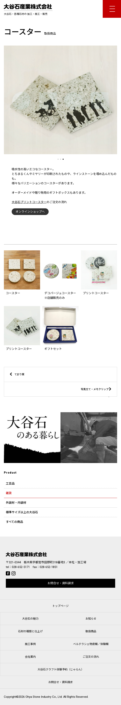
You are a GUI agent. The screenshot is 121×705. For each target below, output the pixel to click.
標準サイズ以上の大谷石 (22, 512)
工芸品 (10, 483)
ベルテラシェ (91, 644)
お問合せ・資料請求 (60, 583)
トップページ (60, 605)
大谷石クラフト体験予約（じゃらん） (61, 669)
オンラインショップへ (30, 211)
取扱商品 (90, 631)
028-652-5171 (21, 567)
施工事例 (30, 644)
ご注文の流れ (91, 656)
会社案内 (30, 656)
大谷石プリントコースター (29, 202)
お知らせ (90, 618)
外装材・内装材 (16, 502)
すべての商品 (14, 522)
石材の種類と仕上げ (30, 631)
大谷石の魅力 (30, 618)
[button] (58, 159)
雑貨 (9, 493)
